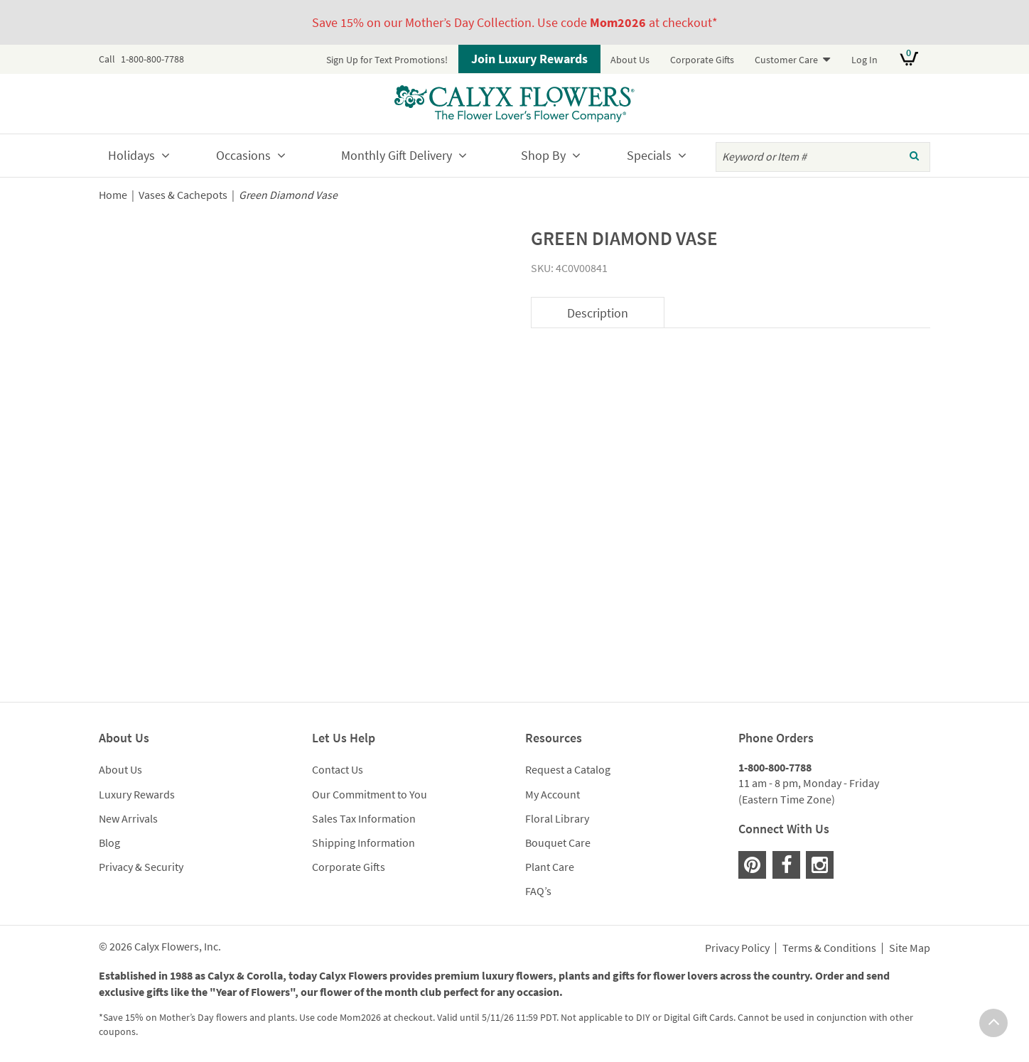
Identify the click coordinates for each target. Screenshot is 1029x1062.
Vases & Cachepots (183, 195)
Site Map (909, 948)
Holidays (131, 155)
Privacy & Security (141, 867)
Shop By (543, 155)
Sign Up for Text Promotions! (387, 59)
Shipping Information (363, 842)
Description (597, 313)
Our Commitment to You (369, 794)
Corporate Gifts (702, 59)
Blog (109, 842)
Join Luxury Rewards (529, 58)
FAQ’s (538, 891)
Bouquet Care (558, 842)
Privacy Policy (737, 948)
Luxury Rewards (137, 794)
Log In (864, 59)
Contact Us (337, 769)
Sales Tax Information (364, 818)
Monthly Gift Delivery (396, 155)
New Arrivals (128, 818)
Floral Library (557, 818)
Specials (649, 155)
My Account (552, 794)
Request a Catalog (567, 769)
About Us (630, 59)
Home (113, 195)
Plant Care (549, 867)
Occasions (243, 155)
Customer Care (786, 59)
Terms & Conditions (829, 948)
